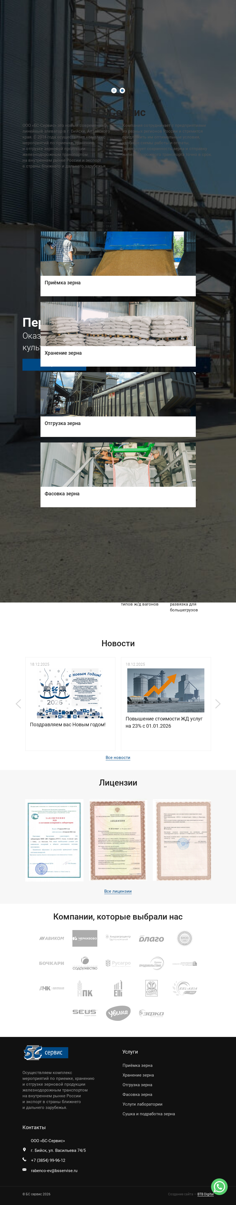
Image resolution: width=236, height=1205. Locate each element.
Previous (18, 703)
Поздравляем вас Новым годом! (68, 724)
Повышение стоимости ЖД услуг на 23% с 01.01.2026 (164, 722)
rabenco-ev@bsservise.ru (54, 1170)
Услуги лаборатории (143, 1104)
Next (218, 703)
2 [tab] (122, 90)
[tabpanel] (118, 301)
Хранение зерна (138, 1075)
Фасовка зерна (137, 1094)
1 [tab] (114, 90)
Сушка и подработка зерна (149, 1113)
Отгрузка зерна (137, 1084)
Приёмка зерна (138, 1065)
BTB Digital (205, 1194)
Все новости (118, 757)
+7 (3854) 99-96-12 (48, 1160)
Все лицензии (118, 891)
